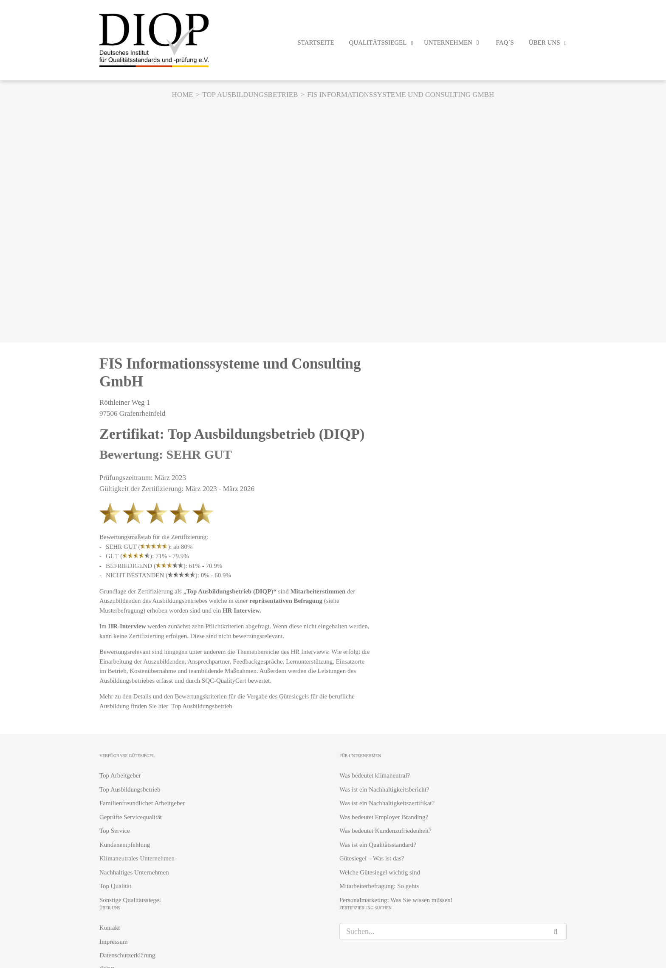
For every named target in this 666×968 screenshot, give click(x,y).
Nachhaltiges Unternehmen (134, 872)
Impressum (113, 941)
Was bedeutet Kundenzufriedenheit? (385, 830)
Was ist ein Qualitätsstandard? (377, 844)
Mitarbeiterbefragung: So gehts (379, 886)
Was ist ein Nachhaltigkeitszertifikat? (387, 803)
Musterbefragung (121, 610)
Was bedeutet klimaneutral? (374, 775)
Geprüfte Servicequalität (130, 817)
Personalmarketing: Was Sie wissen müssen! (396, 900)
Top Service (114, 830)
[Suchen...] (444, 931)
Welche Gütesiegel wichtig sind (379, 872)
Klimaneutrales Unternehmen (137, 858)
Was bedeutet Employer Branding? (383, 817)
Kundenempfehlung (124, 844)
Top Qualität (115, 886)
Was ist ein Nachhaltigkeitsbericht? (384, 789)
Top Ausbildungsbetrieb (202, 706)
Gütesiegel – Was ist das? (371, 858)
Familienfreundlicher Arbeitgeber (142, 803)
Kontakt (109, 927)
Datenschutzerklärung (127, 955)
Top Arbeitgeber (120, 775)
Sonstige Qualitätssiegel (130, 900)
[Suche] (558, 931)
